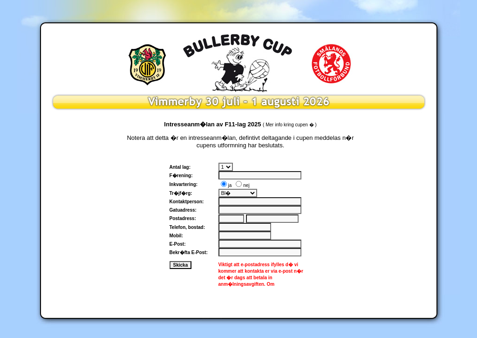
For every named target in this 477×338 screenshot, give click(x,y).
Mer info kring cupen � (289, 124)
